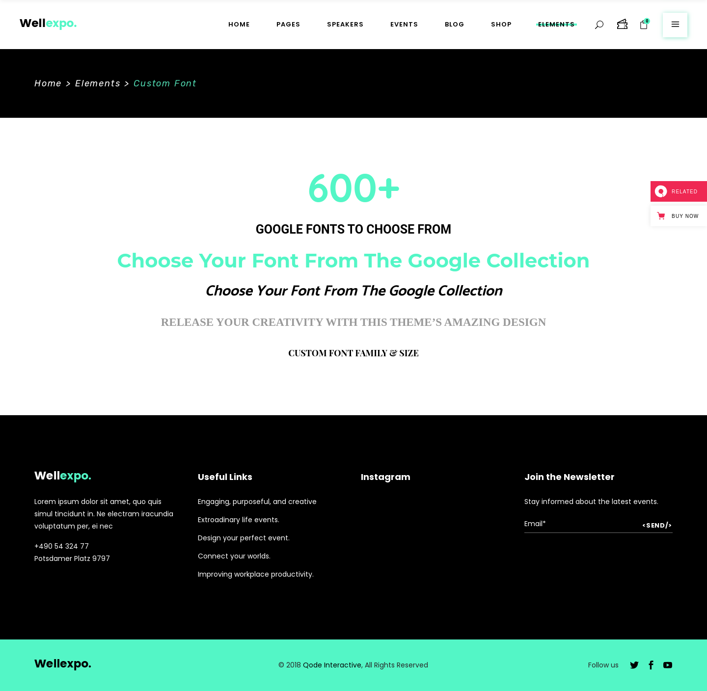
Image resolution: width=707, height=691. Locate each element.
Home (48, 83)
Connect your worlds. (234, 556)
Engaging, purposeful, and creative (257, 501)
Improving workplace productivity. (256, 574)
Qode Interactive (332, 665)
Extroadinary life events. (238, 520)
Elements (97, 83)
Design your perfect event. (244, 538)
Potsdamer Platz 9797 (72, 558)
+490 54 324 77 (61, 546)
